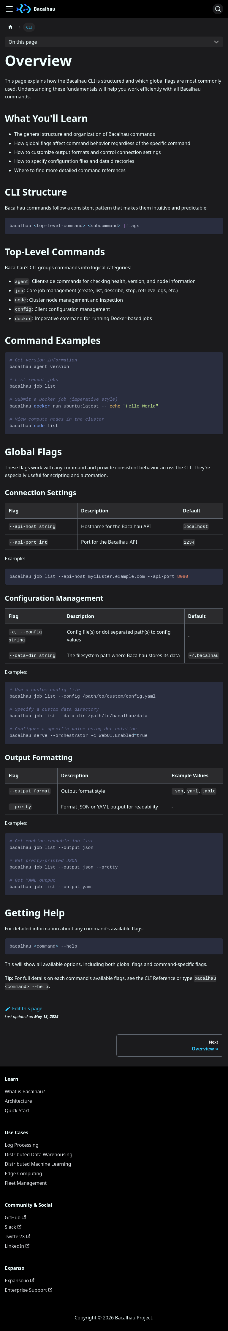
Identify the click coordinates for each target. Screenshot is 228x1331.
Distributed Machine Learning (38, 1164)
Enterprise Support (28, 1290)
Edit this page (23, 1008)
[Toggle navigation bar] (9, 8)
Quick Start (17, 1110)
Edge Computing (23, 1173)
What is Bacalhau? (25, 1091)
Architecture (18, 1101)
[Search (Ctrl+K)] (218, 9)
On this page (23, 42)
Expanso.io (19, 1280)
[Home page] (10, 27)
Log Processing (22, 1145)
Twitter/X (17, 1236)
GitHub (15, 1217)
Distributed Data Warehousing (38, 1154)
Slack (13, 1227)
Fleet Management (26, 1183)
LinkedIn (17, 1246)
